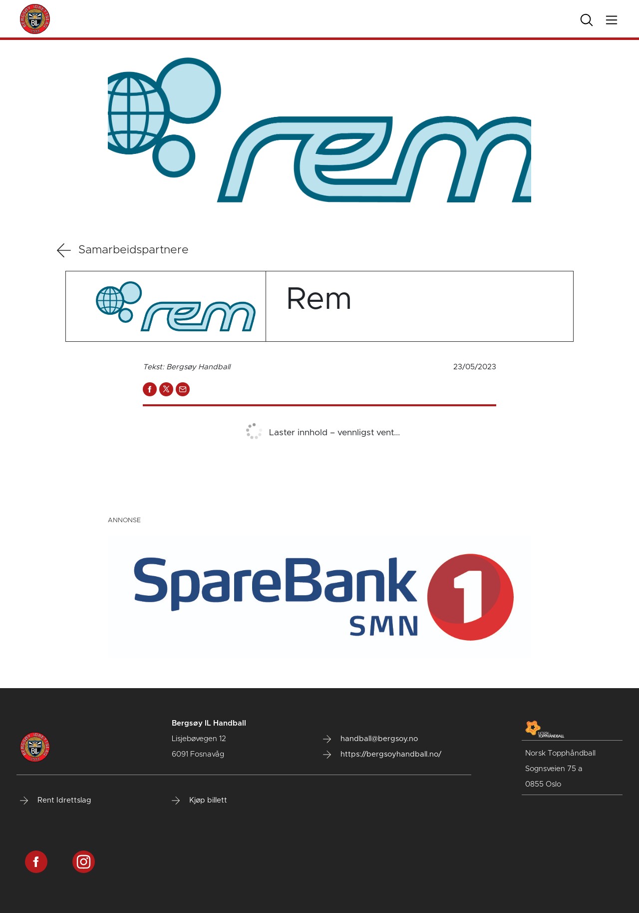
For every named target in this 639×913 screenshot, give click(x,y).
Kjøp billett (199, 801)
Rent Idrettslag (55, 801)
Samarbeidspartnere (123, 250)
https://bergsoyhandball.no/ (382, 755)
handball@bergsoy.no (370, 739)
